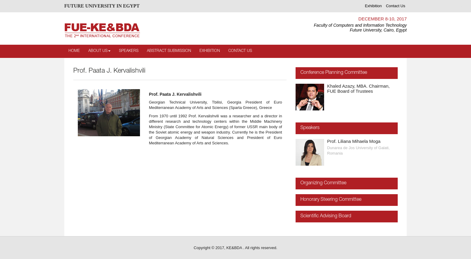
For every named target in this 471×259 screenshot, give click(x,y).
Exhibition (373, 6)
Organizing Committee (323, 183)
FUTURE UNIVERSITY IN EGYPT (102, 5)
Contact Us (395, 6)
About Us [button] (99, 51)
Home (74, 51)
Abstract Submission (169, 51)
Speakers (128, 51)
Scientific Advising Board (325, 216)
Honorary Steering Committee (330, 199)
